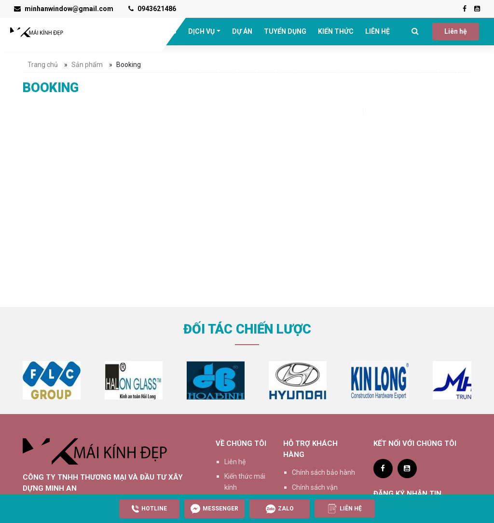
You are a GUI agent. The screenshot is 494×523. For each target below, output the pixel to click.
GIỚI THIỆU (159, 31)
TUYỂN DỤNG (285, 31)
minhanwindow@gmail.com (63, 9)
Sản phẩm (87, 64)
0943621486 (152, 9)
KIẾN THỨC (336, 31)
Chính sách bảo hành (323, 472)
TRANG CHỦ (110, 31)
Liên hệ (455, 31)
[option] (52, 380)
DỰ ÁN (242, 31)
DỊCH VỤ (201, 31)
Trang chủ (42, 64)
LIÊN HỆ (377, 31)
